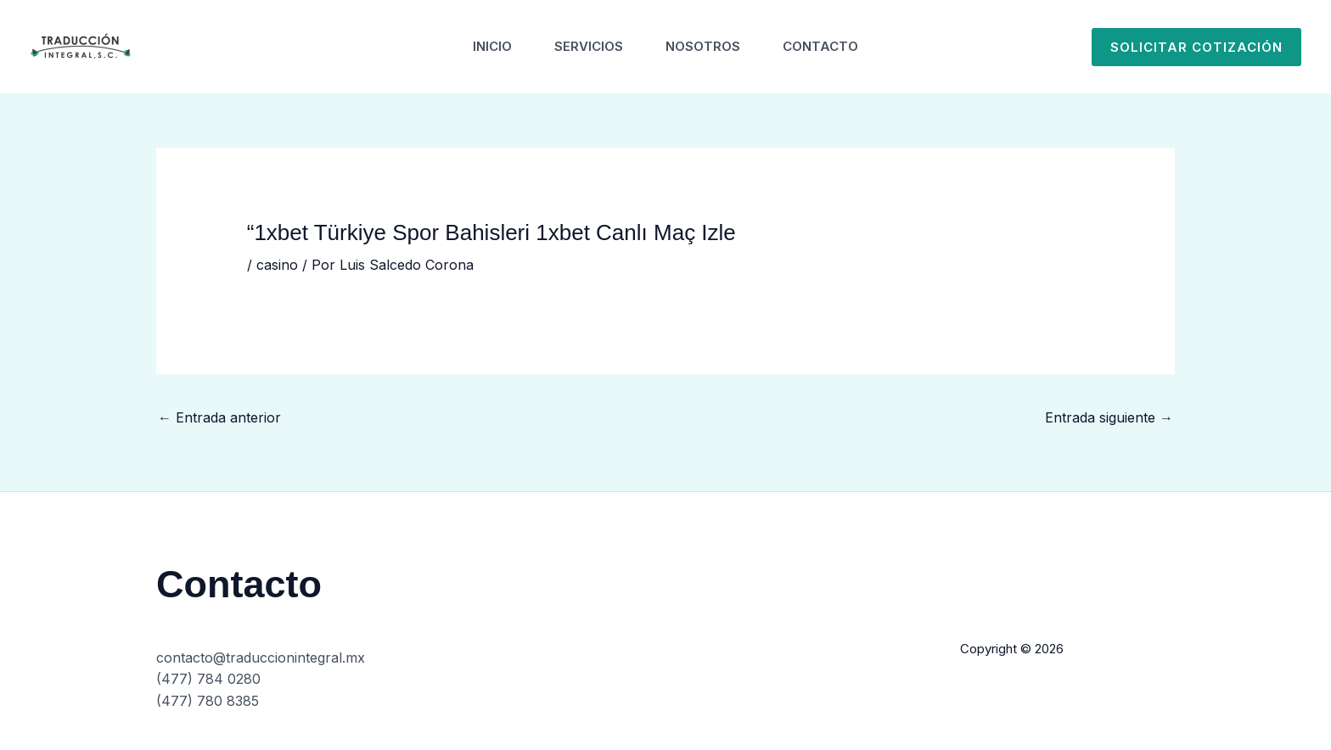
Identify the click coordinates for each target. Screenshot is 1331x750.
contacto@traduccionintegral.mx (260, 657)
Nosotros (703, 46)
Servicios (588, 46)
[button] (1196, 47)
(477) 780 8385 (207, 700)
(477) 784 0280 (208, 678)
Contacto (820, 46)
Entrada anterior (219, 417)
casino (277, 264)
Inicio (492, 46)
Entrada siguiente (1109, 417)
